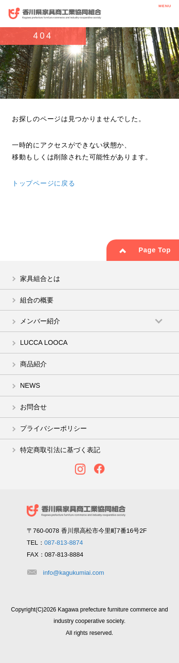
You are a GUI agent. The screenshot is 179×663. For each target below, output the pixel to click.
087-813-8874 (63, 542)
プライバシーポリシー (53, 428)
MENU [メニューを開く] (165, 12)
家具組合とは (40, 278)
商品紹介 (33, 364)
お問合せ (33, 407)
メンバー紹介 (40, 321)
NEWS (30, 385)
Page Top (154, 250)
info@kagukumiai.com (73, 572)
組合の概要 (36, 300)
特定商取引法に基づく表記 (60, 450)
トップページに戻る (43, 183)
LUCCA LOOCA (44, 342)
